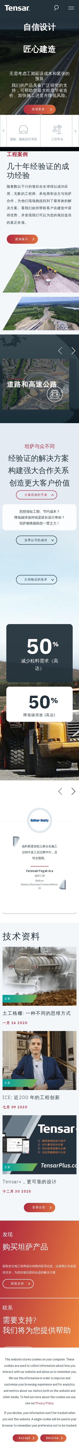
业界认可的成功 (35, 540)
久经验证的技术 (35, 579)
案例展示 (21, 239)
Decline (52, 1438)
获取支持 (17, 1283)
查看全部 (38, 1207)
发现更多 (39, 109)
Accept (24, 1438)
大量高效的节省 (35, 495)
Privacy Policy (44, 1403)
